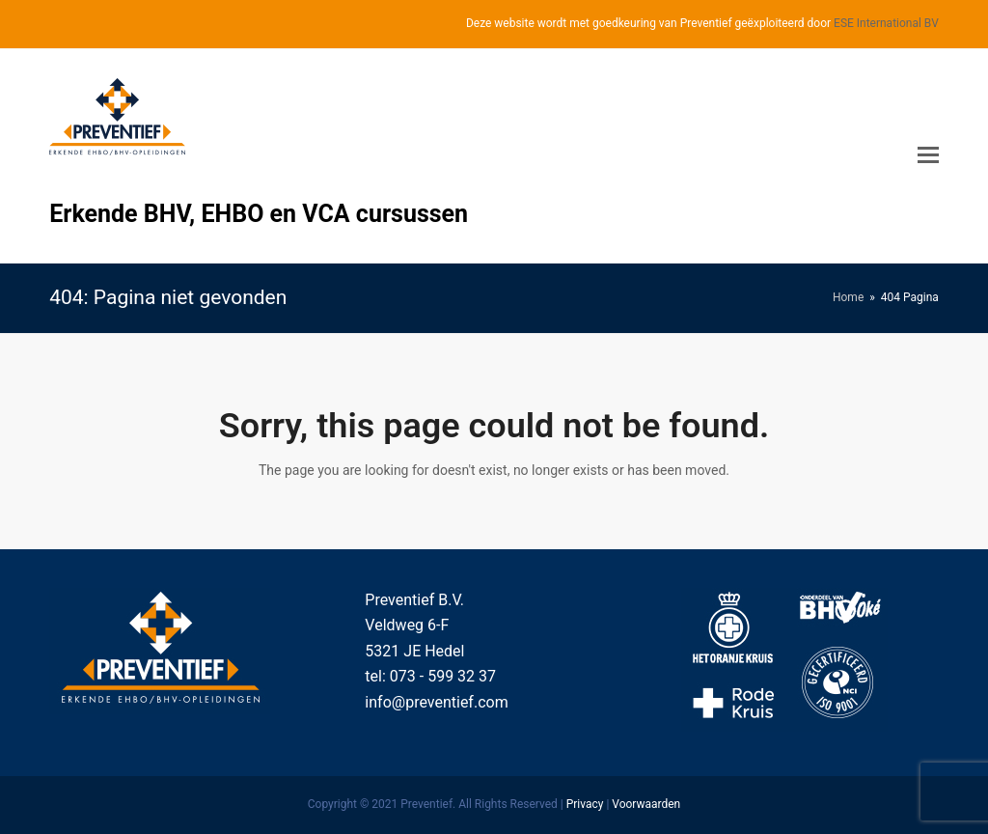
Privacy (585, 804)
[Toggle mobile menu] (928, 155)
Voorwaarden (646, 804)
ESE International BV (886, 23)
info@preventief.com (436, 702)
